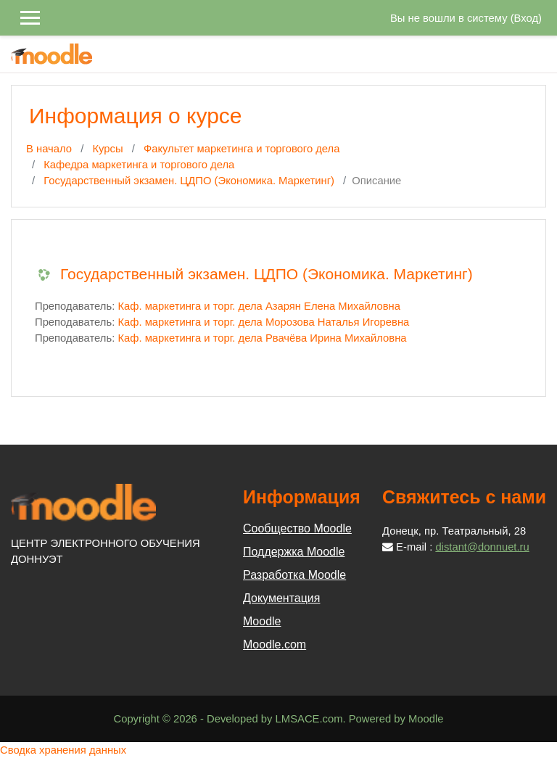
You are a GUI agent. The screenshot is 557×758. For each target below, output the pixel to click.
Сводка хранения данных (63, 750)
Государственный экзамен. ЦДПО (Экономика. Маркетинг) (189, 180)
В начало (49, 149)
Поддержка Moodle (293, 551)
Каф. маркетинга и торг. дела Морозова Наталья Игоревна (263, 322)
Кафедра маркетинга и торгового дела (139, 164)
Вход (526, 18)
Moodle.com (274, 644)
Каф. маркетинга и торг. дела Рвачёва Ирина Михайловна (261, 338)
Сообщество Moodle (297, 528)
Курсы (107, 149)
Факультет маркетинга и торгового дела (242, 149)
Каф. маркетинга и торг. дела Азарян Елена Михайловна (258, 306)
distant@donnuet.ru (482, 547)
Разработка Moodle (294, 575)
